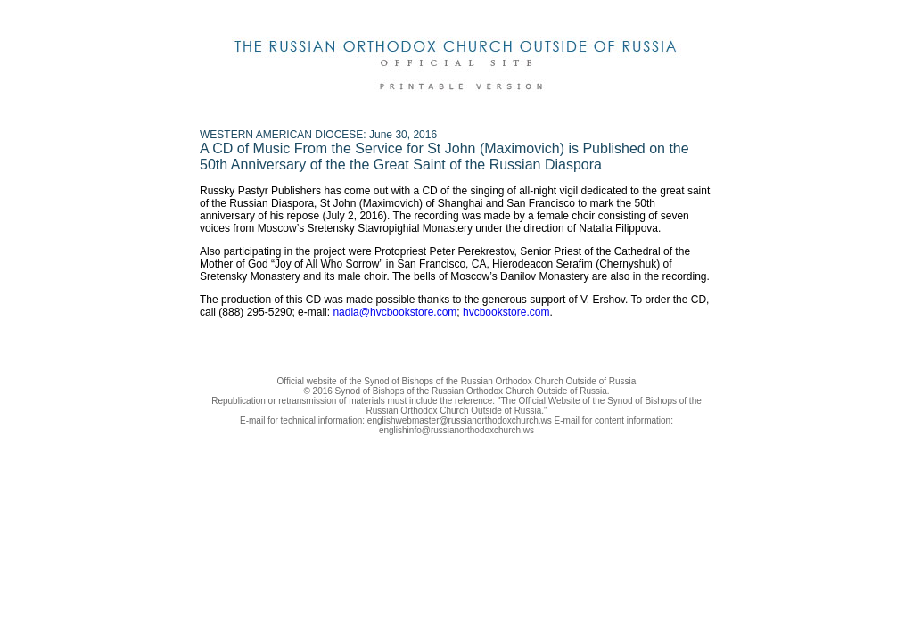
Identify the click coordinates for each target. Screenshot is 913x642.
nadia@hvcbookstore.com (394, 312)
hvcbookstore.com (506, 312)
